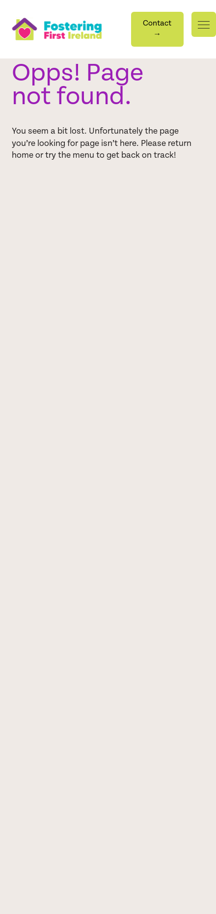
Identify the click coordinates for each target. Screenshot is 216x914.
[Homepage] (71, 29)
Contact (157, 28)
